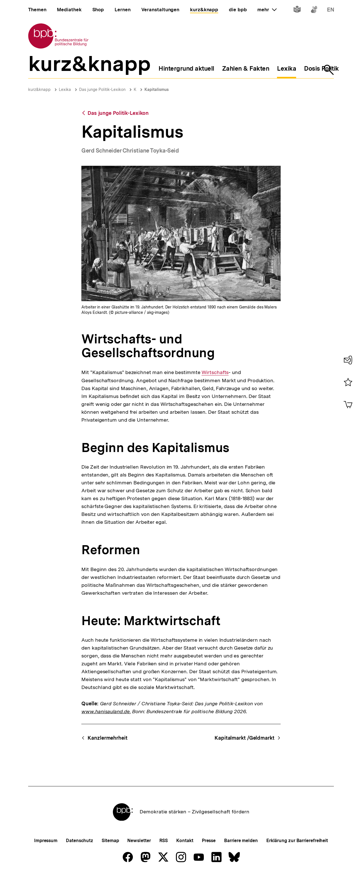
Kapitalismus (156, 89)
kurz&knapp (39, 89)
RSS (163, 840)
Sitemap (110, 840)
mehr (266, 9)
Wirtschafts (215, 372)
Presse (209, 840)
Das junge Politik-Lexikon (102, 89)
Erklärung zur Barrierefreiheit (297, 840)
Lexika (65, 89)
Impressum (45, 840)
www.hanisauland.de (105, 711)
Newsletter (139, 840)
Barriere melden (241, 840)
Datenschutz (79, 840)
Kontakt (184, 840)
